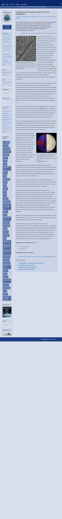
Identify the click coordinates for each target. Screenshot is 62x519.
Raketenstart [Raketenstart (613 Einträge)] (7, 247)
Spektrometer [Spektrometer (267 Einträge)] (7, 285)
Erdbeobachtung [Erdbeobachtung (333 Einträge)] (7, 173)
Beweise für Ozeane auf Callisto (27, 270)
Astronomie (19, 15)
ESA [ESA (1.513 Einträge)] (5, 177)
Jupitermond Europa (24, 245)
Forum (12, 4)
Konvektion (18, 153)
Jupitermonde (22, 247)
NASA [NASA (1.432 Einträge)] (5, 236)
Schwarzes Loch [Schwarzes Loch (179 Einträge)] (6, 271)
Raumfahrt (29, 15)
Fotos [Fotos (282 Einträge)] (5, 187)
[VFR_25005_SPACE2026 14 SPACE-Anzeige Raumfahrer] (7, 316)
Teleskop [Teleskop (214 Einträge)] (6, 289)
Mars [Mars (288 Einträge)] (5, 219)
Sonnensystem (36, 15)
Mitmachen (24, 4)
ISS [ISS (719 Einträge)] (5, 196)
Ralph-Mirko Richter (30, 32)
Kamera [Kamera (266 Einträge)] (6, 203)
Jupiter (24, 15)
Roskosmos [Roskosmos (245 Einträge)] (6, 261)
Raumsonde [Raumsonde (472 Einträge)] (6, 252)
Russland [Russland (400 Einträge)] (6, 264)
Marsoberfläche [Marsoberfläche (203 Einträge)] (7, 223)
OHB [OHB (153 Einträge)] (5, 243)
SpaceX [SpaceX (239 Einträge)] (5, 281)
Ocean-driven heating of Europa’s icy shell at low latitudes (33, 255)
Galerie (17, 4)
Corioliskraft (27, 174)
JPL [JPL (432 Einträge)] (5, 200)
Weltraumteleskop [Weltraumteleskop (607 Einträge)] (6, 302)
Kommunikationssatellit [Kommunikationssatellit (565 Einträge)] (7, 211)
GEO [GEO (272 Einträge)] (5, 190)
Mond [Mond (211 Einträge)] (5, 233)
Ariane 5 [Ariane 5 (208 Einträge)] (6, 150)
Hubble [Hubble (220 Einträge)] (5, 193)
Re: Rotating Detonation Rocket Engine (7, 63)
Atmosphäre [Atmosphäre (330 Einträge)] (7, 156)
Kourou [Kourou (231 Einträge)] (5, 216)
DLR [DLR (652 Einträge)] (5, 169)
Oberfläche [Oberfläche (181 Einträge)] (6, 240)
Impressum (7, 25)
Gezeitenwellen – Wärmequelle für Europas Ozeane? (32, 264)
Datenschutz (7, 27)
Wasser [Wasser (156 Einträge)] (5, 298)
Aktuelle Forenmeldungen (7, 33)
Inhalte (7, 4)
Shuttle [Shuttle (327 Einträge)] (5, 275)
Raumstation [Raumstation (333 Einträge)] (7, 257)
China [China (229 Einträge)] (5, 165)
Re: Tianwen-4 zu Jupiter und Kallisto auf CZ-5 (7, 56)
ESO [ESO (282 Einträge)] (5, 180)
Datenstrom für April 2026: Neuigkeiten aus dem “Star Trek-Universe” (6, 124)
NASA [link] (22, 65)
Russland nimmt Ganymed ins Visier (28, 268)
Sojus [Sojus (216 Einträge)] (5, 278)
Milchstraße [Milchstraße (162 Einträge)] (6, 230)
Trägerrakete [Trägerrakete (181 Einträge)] (7, 292)
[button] (61, 3)
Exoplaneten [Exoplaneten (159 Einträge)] (6, 184)
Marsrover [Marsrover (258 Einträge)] (6, 227)
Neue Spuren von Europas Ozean (27, 266)
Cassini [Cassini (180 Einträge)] (5, 162)
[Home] (3, 4)
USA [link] (21, 122)
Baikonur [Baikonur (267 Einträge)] (6, 159)
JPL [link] (21, 67)
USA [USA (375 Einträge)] (5, 295)
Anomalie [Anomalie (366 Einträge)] (6, 147)
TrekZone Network (6, 108)
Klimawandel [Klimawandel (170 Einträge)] (7, 206)
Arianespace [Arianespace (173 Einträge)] (6, 153)
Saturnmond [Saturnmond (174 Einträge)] (6, 267)
